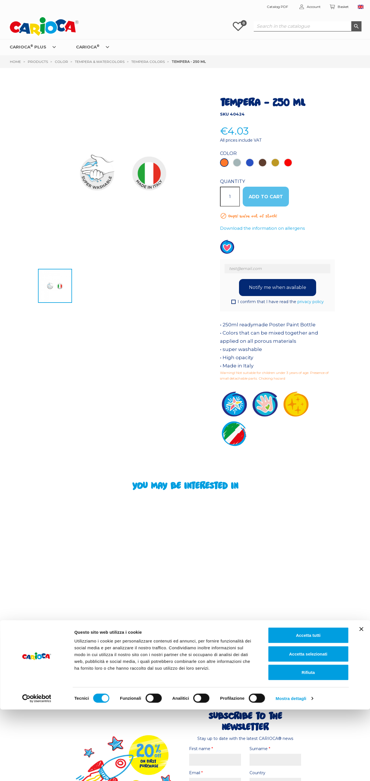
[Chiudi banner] (361, 701)
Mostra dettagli (291, 769)
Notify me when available (277, 287)
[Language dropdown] (361, 7)
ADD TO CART (266, 196)
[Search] (307, 26)
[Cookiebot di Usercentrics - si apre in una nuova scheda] (37, 770)
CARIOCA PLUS (28, 47)
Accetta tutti (308, 706)
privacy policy (310, 301)
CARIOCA (88, 47)
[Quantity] (230, 197)
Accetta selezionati (308, 725)
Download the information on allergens (262, 228)
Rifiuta (308, 743)
